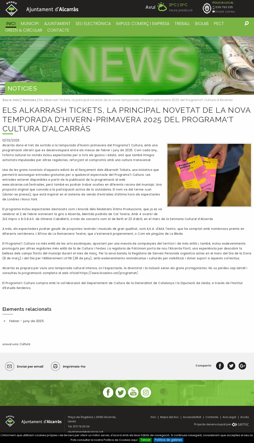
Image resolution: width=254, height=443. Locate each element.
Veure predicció (181, 10)
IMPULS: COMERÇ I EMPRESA (142, 23)
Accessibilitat (192, 417)
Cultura (25, 344)
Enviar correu (225, 12)
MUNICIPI (30, 23)
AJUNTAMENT (57, 23)
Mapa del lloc (169, 417)
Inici (11, 23)
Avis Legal (229, 417)
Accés (244, 417)
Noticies (29, 100)
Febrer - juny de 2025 (26, 321)
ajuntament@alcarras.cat (85, 432)
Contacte (211, 417)
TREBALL (182, 23)
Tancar (146, 440)
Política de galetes (168, 440)
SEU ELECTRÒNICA (93, 23)
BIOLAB (202, 23)
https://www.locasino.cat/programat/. (109, 273)
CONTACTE (58, 30)
